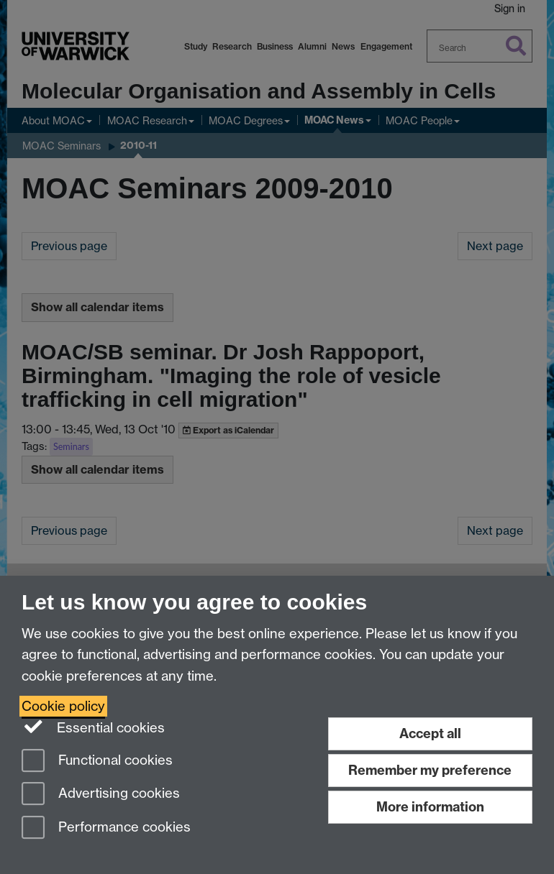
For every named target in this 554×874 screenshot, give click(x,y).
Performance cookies (106, 828)
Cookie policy (63, 706)
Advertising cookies (101, 794)
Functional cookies (97, 761)
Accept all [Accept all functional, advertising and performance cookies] (430, 733)
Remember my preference (430, 770)
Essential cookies (93, 726)
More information (430, 807)
